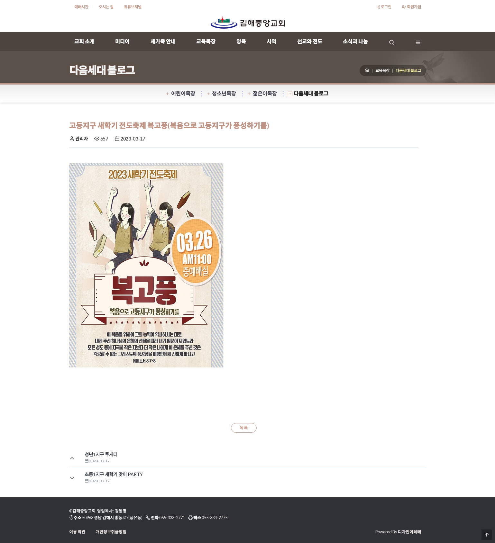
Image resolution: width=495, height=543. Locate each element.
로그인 (383, 7)
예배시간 (81, 7)
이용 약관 (77, 531)
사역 (271, 41)
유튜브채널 (133, 7)
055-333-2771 (172, 517)
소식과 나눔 (355, 41)
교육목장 (205, 41)
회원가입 (411, 7)
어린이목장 (180, 93)
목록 (244, 427)
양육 (241, 41)
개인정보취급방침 (111, 531)
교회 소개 (84, 41)
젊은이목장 (262, 93)
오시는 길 (106, 7)
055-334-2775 (214, 517)
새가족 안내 (163, 41)
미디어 (122, 41)
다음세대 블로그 (308, 93)
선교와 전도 (309, 41)
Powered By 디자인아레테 (398, 531)
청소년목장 (221, 93)
